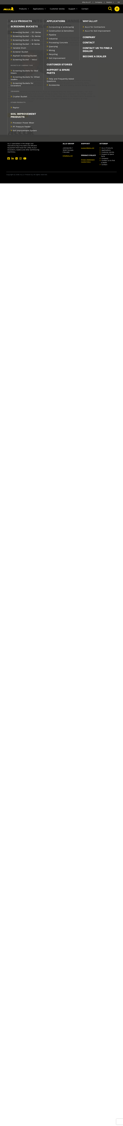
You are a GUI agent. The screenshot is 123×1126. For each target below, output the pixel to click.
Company (98, 2)
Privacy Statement (88, 160)
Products (24, 8)
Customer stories (57, 9)
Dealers (110, 2)
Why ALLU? (86, 2)
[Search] (110, 8)
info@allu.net (68, 156)
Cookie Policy (86, 162)
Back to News (18, 115)
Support (73, 8)
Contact (84, 9)
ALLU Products (107, 148)
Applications (39, 8)
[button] (117, 8)
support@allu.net (87, 148)
